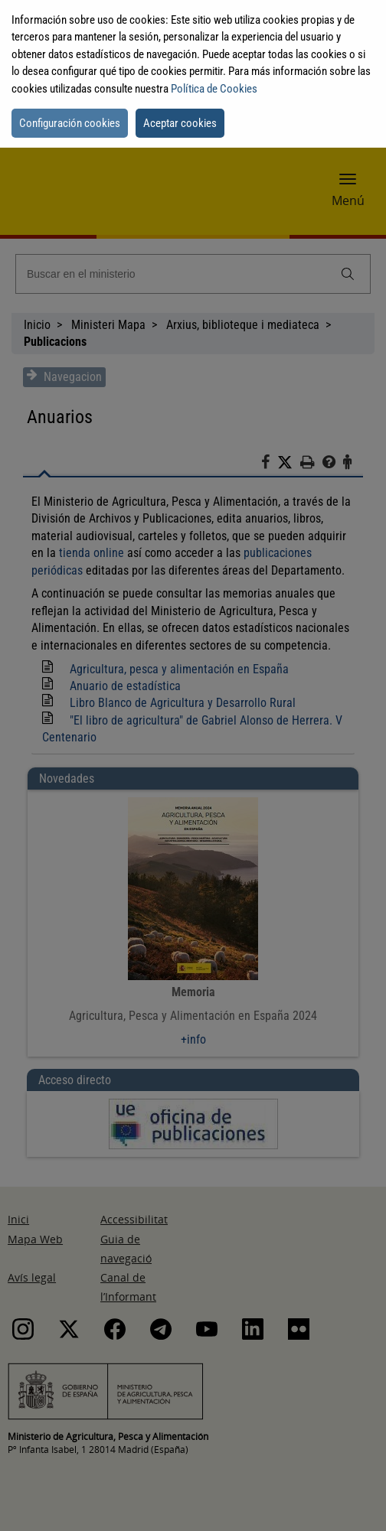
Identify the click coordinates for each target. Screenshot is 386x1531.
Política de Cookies (214, 89)
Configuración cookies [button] (69, 123)
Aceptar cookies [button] (180, 123)
